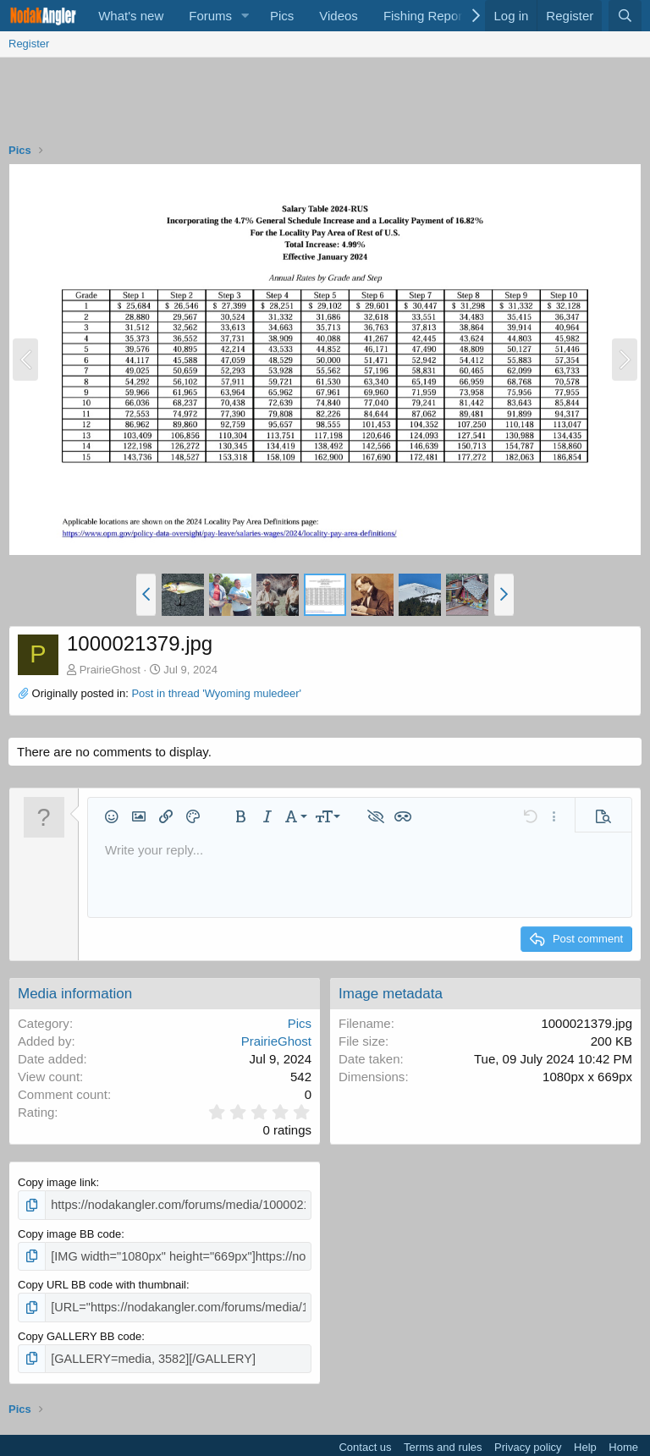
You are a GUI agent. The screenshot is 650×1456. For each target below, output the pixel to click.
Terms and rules (443, 1439)
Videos (338, 15)
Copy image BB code (69, 1231)
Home (623, 1439)
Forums (210, 15)
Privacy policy (527, 1439)
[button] (245, 15)
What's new (130, 15)
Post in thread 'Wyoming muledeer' (216, 693)
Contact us (365, 1439)
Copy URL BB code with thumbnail (102, 1281)
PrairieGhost (110, 669)
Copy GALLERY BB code (79, 1330)
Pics (282, 15)
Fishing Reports (427, 15)
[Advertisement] (325, 104)
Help (585, 1439)
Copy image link (57, 1182)
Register (28, 43)
